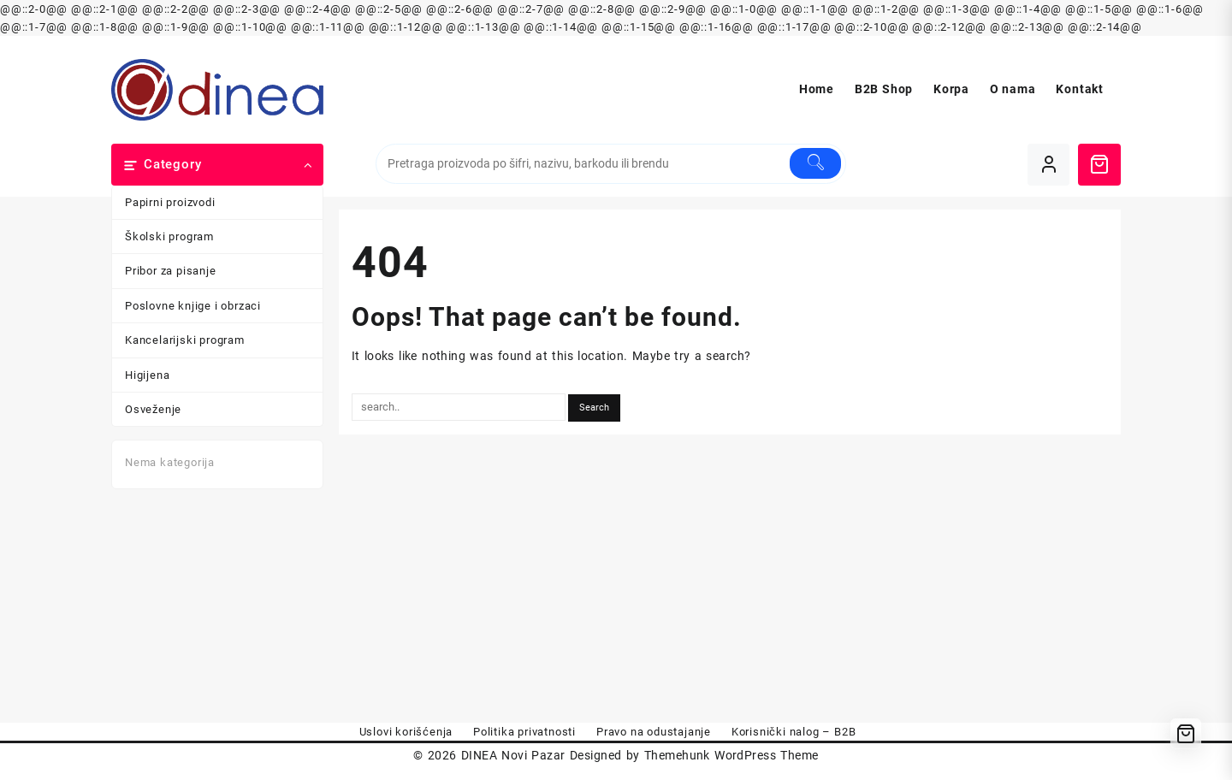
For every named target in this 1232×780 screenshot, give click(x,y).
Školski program (169, 236)
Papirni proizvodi (170, 202)
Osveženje (153, 409)
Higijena (147, 375)
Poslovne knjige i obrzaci (193, 305)
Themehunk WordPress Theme (731, 755)
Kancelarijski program (185, 340)
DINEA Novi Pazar (513, 755)
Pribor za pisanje (170, 270)
